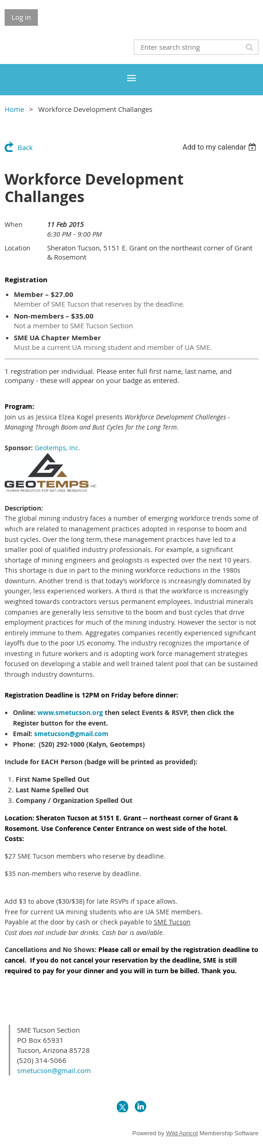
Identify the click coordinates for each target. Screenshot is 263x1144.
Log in (21, 17)
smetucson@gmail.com (71, 733)
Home (14, 109)
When (14, 224)
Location (17, 248)
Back (25, 147)
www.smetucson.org (70, 712)
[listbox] (220, 147)
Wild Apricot (182, 1133)
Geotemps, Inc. (57, 447)
